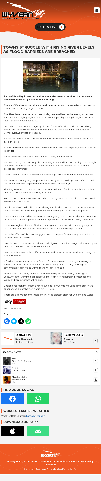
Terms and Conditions (38, 461)
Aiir (75, 469)
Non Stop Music (24, 339)
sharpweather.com (35, 416)
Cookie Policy (86, 461)
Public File (50, 464)
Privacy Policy (15, 461)
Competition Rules (64, 461)
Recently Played (50, 352)
